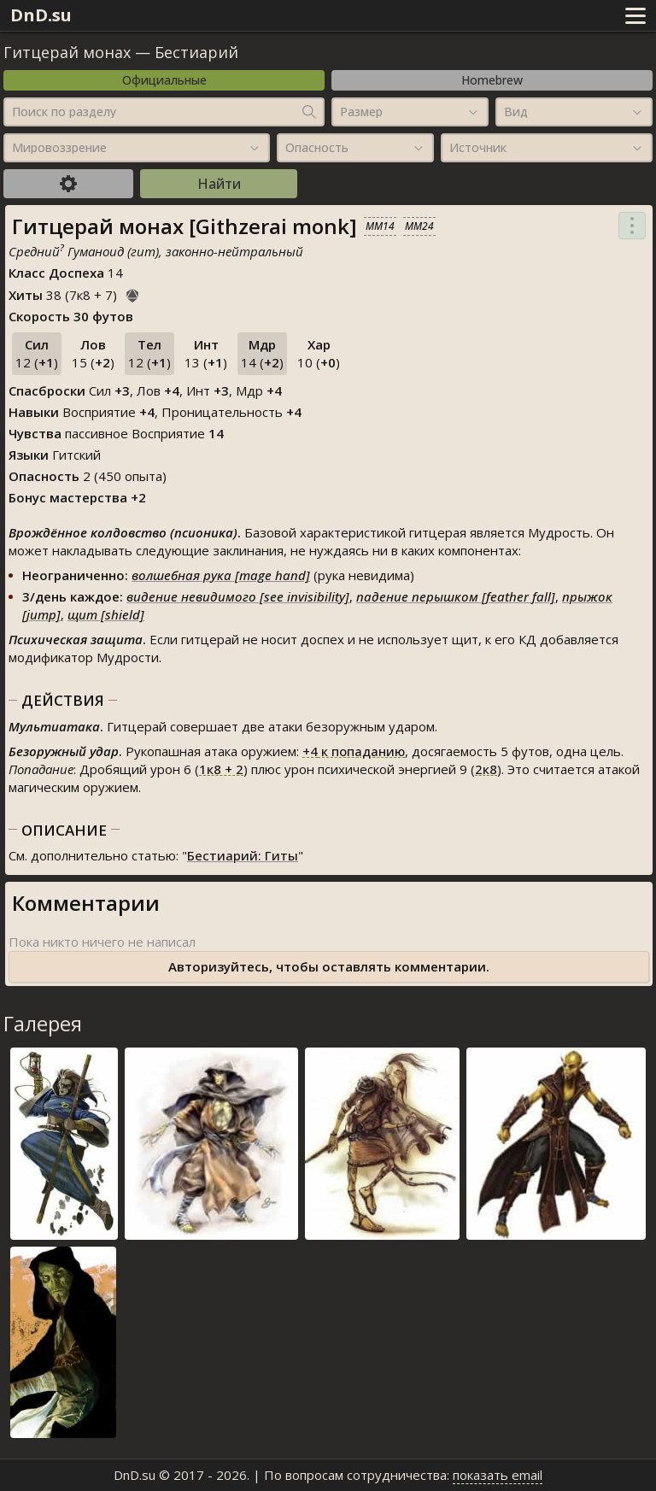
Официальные (164, 80)
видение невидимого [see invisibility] (237, 596)
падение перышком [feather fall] (455, 596)
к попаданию (353, 751)
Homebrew (492, 80)
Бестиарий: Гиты (242, 855)
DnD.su (41, 14)
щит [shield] (105, 614)
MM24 (419, 226)
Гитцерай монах (67, 52)
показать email (497, 1474)
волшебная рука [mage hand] (221, 575)
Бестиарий (196, 52)
